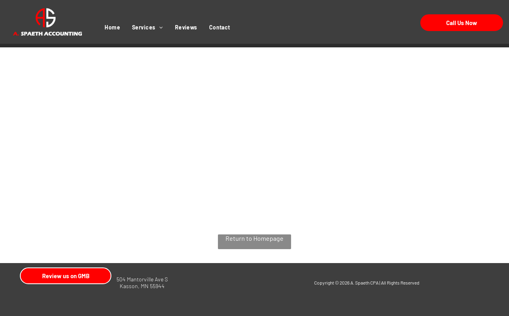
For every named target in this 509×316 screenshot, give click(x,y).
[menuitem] (112, 27)
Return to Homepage (254, 238)
